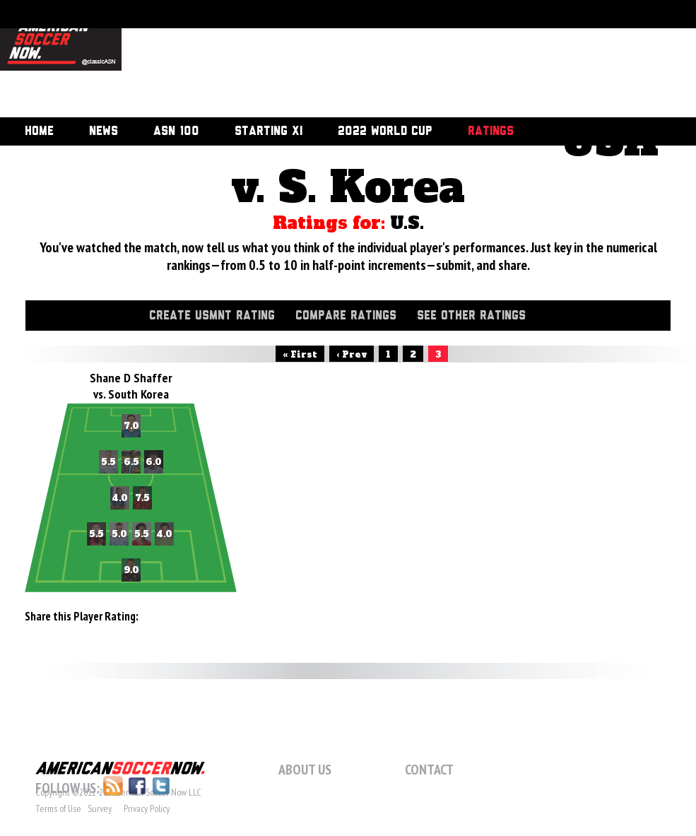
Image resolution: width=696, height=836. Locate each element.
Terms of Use (58, 808)
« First (300, 354)
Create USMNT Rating (212, 316)
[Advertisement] (200, 60)
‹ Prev (351, 354)
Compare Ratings (345, 316)
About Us (304, 769)
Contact (429, 769)
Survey (100, 808)
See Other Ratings (471, 316)
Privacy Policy (147, 808)
